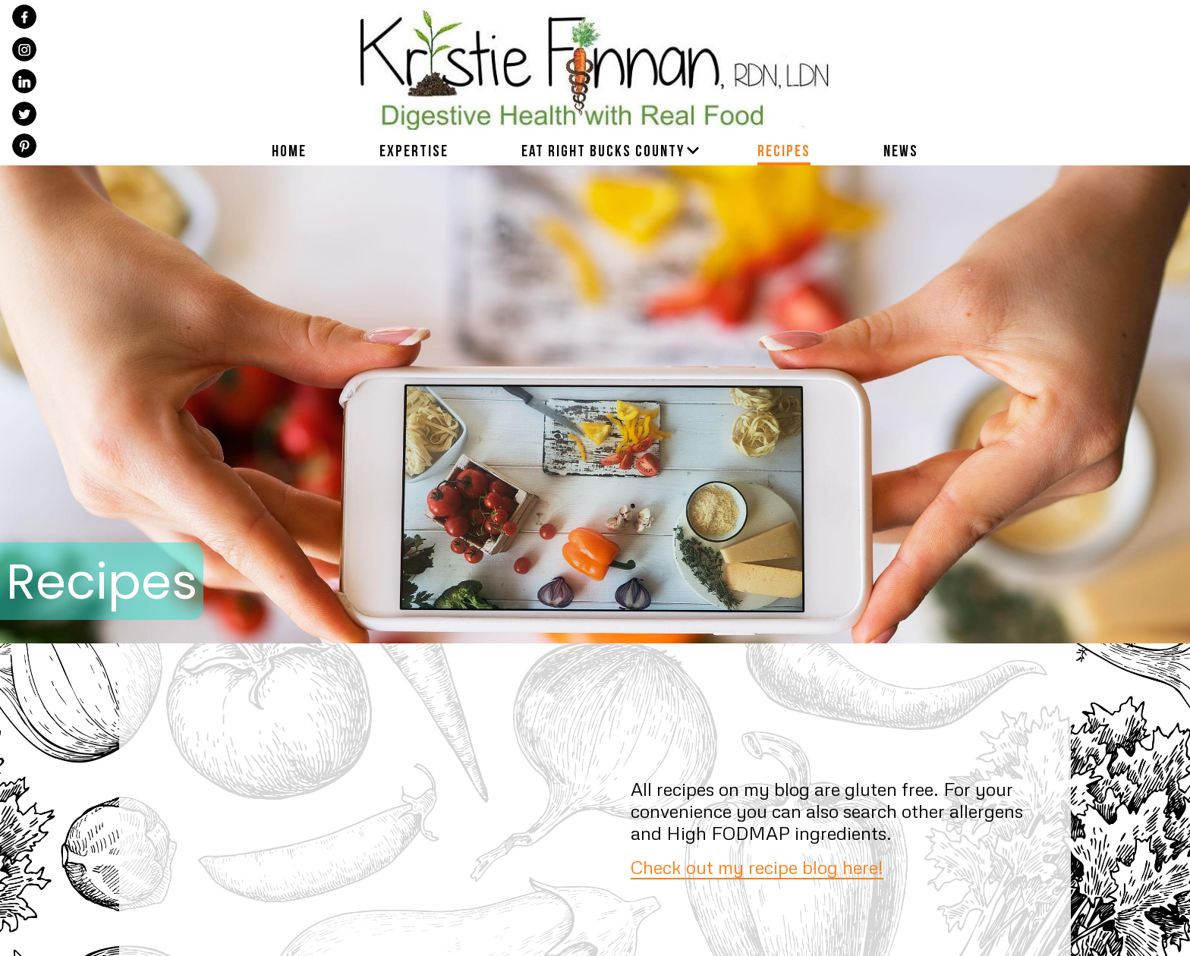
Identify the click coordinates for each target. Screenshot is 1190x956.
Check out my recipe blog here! (757, 867)
